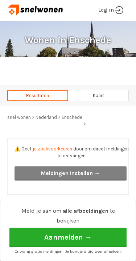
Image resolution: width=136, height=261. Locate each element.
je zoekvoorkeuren (52, 149)
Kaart (98, 95)
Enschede (72, 117)
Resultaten (37, 95)
